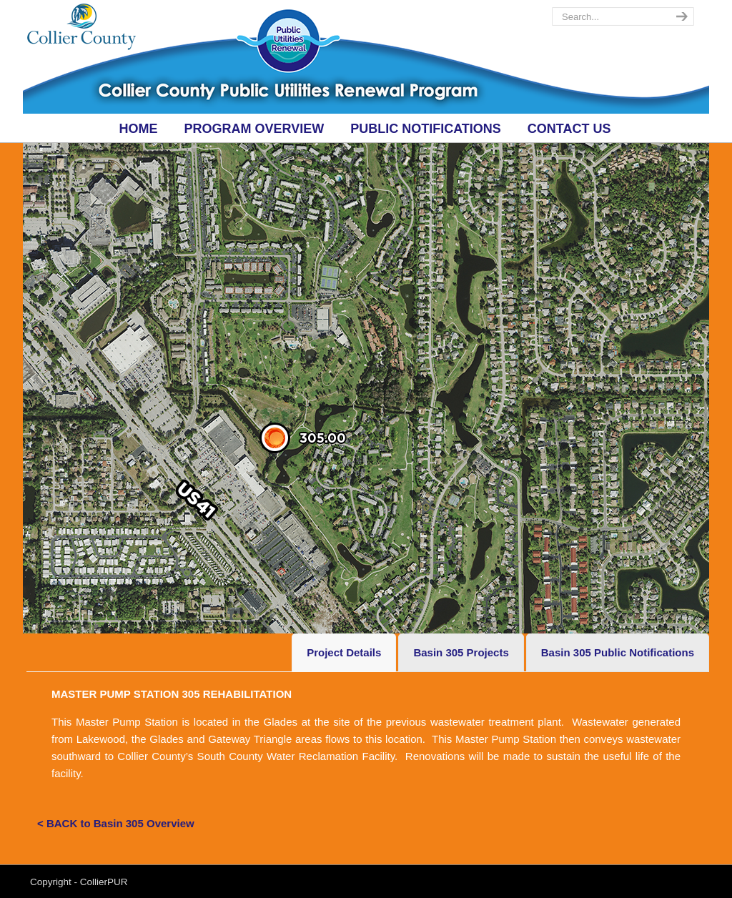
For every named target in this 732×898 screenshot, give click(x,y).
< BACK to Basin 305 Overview (115, 823)
